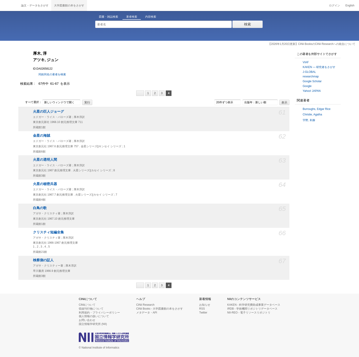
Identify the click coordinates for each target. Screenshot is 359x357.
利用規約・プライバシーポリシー (99, 312)
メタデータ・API (146, 312)
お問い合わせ (87, 320)
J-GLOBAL (309, 72)
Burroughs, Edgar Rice (316, 109)
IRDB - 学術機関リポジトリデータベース (252, 308)
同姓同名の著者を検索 (52, 74)
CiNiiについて (87, 304)
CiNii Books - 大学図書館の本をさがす (159, 308)
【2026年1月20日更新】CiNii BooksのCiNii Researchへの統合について (311, 44)
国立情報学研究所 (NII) (93, 324)
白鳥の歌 (40, 208)
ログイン (334, 5)
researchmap (311, 76)
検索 (247, 24)
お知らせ (204, 304)
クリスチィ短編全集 (48, 232)
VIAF (306, 62)
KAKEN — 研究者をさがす (319, 67)
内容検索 (150, 16)
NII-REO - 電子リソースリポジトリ (248, 312)
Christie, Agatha (312, 114)
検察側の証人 (43, 260)
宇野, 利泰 (309, 120)
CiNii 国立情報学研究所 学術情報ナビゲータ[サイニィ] (9, 5)
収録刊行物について (91, 308)
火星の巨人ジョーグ (48, 111)
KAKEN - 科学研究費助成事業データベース (253, 304)
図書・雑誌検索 (108, 16)
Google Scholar (312, 81)
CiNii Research (145, 304)
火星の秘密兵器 (45, 184)
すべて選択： (31, 102)
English (349, 5)
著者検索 (131, 16)
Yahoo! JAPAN (312, 91)
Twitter (203, 312)
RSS (202, 308)
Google (307, 86)
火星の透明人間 (45, 159)
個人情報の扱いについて (94, 316)
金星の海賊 (41, 135)
